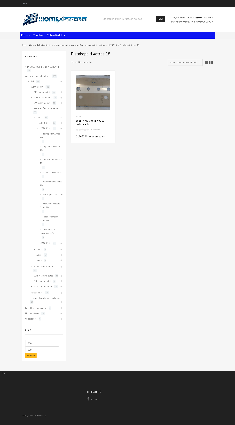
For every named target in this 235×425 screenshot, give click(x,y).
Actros (102, 45)
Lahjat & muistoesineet (35, 307)
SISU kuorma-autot (42, 281)
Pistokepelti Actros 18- (52, 194)
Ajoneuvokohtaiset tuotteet (41, 45)
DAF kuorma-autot (42, 92)
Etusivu (25, 35)
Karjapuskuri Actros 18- (50, 148)
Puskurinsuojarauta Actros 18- (50, 205)
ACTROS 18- (112, 45)
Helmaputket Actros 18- (50, 135)
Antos (39, 249)
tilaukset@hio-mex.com (199, 17)
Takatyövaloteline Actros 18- (49, 218)
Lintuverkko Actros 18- (52, 172)
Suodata (31, 355)
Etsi (160, 19)
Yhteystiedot (56, 35)
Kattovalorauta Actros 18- (51, 161)
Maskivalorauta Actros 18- (51, 183)
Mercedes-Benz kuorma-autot (84, 45)
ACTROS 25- (44, 243)
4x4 (32, 81)
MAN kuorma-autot (42, 102)
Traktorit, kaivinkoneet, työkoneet (46, 298)
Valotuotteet (30, 318)
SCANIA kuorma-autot (43, 275)
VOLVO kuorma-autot (43, 286)
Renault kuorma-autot (43, 266)
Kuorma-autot (62, 45)
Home (24, 45)
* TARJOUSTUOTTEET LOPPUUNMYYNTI (42, 66)
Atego (39, 260)
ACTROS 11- (44, 122)
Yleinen (25, 3)
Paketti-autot (36, 292)
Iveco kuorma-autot (42, 97)
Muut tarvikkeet (32, 313)
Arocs (39, 254)
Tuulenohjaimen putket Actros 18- (48, 231)
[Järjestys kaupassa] (185, 62)
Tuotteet (38, 35)
